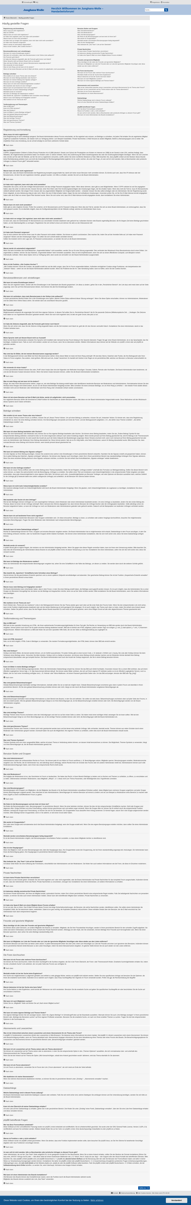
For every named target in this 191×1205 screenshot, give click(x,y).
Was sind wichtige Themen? (12, 118)
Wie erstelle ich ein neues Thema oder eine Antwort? (19, 76)
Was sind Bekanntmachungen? (13, 116)
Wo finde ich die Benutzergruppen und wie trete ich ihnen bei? (96, 36)
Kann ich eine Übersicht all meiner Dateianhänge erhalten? (95, 102)
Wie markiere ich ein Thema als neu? (15, 99)
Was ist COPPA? (8, 32)
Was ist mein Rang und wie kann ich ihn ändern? (18, 67)
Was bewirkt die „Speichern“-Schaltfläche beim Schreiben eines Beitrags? (26, 95)
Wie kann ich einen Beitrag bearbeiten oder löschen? (20, 78)
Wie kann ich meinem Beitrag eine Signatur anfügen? (20, 80)
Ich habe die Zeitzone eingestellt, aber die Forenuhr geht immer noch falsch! (27, 59)
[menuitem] (35, 2)
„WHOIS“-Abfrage (17, 1157)
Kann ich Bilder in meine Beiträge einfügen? (17, 112)
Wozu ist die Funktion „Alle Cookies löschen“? (17, 46)
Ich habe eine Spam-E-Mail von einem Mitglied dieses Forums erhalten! (99, 55)
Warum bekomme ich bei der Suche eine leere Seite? (94, 76)
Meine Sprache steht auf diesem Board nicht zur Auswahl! (21, 61)
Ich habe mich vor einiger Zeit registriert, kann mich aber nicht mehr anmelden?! (28, 40)
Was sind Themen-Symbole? (12, 122)
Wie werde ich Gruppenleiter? (86, 38)
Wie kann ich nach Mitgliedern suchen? (89, 78)
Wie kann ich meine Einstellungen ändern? (16, 53)
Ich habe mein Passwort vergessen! (14, 42)
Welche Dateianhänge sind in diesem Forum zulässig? (94, 100)
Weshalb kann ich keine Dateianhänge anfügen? (18, 89)
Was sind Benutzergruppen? (86, 34)
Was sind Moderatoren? (84, 32)
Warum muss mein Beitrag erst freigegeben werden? (19, 97)
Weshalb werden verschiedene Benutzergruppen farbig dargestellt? (98, 40)
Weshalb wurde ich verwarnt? (12, 91)
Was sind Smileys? (9, 110)
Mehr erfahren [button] (97, 1200)
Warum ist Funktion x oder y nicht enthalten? (91, 111)
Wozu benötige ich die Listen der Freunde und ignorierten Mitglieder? (99, 62)
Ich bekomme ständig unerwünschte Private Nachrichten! (95, 53)
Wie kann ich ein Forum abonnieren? (88, 91)
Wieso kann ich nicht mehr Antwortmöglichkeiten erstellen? (21, 83)
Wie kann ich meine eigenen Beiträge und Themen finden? (95, 80)
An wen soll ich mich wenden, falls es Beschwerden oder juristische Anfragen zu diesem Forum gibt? (108, 113)
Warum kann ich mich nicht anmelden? (15, 38)
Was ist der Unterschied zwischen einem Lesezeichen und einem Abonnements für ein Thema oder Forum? (111, 87)
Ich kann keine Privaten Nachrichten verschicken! (92, 51)
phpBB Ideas (105, 1141)
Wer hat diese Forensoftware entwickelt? (90, 109)
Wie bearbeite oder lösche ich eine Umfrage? (17, 86)
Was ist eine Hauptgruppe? (85, 42)
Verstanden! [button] (176, 1200)
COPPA (121, 187)
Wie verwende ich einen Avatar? (13, 65)
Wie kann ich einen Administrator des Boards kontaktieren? (95, 115)
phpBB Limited (125, 342)
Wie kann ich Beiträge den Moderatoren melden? (18, 93)
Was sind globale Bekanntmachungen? (15, 114)
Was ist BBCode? (8, 106)
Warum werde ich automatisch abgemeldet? (17, 44)
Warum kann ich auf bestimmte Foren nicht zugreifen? (20, 87)
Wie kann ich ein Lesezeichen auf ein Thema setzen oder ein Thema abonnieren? (102, 89)
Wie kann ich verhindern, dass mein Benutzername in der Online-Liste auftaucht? (28, 55)
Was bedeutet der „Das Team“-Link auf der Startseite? (94, 44)
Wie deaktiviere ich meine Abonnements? (90, 93)
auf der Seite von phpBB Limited (64, 1129)
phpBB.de (140, 342)
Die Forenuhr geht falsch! (11, 57)
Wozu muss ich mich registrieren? (14, 30)
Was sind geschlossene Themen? (13, 120)
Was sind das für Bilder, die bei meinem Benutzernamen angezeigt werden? (27, 63)
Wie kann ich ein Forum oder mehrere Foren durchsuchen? (95, 72)
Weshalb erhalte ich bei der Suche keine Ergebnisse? (94, 74)
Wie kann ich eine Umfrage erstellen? (15, 82)
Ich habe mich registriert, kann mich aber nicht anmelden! (21, 36)
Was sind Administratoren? (85, 30)
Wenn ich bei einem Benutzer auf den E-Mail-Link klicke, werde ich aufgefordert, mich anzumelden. (34, 69)
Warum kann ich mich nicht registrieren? (16, 34)
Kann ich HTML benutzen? (11, 108)
